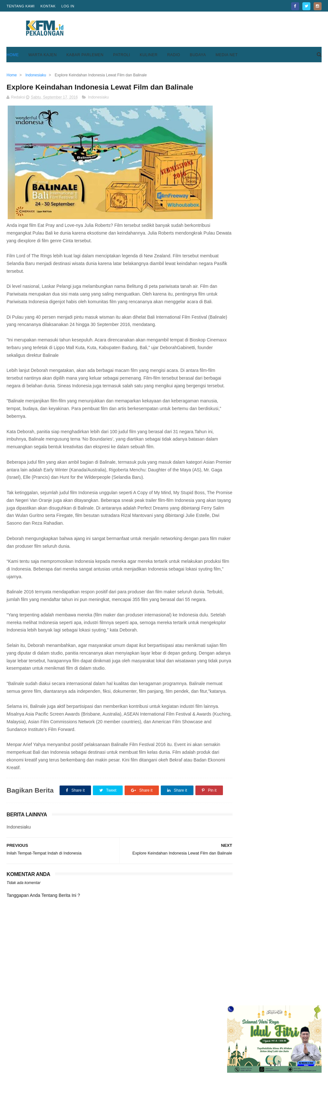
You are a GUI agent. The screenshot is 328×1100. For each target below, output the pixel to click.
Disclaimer (232, 1073)
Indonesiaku (98, 98)
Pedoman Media (131, 1073)
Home (12, 55)
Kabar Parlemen (84, 55)
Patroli (121, 55)
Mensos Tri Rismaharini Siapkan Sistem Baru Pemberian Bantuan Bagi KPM (291, 285)
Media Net (227, 55)
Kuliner (149, 55)
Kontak (47, 6)
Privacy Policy (236, 1065)
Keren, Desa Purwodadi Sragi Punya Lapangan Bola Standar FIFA (290, 193)
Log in (68, 6)
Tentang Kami (20, 6)
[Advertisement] (205, 29)
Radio (173, 55)
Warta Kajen (42, 55)
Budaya (198, 55)
